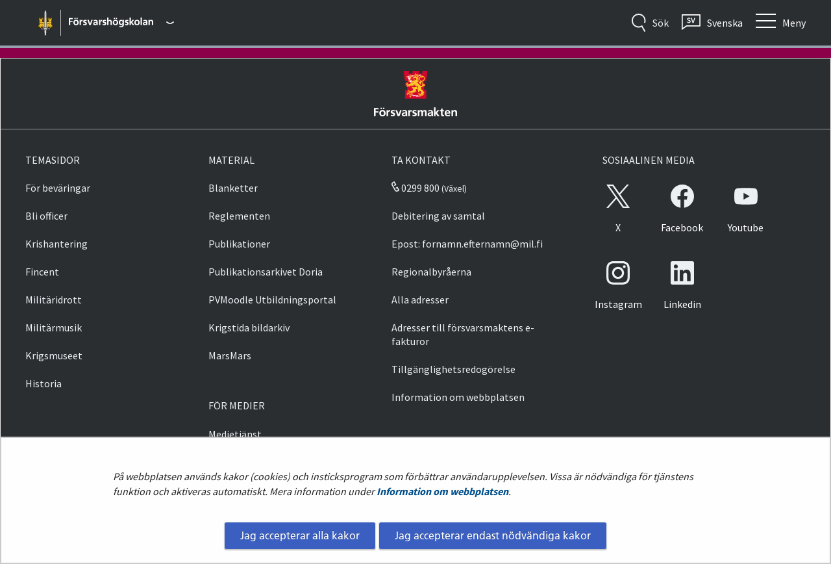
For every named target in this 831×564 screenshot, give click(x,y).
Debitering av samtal (438, 215)
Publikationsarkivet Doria (265, 271)
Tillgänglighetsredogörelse (453, 369)
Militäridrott (53, 299)
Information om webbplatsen (442, 491)
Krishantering (56, 243)
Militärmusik (53, 327)
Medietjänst (235, 434)
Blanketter (233, 187)
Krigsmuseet (53, 355)
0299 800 (415, 187)
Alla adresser (420, 299)
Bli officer (46, 215)
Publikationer (239, 243)
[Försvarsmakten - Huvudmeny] (121, 23)
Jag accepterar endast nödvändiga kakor (493, 535)
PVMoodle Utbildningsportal (272, 299)
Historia (43, 383)
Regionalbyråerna (431, 271)
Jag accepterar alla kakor (300, 535)
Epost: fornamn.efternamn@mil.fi (467, 243)
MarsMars (229, 355)
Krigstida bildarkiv (249, 327)
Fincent (42, 271)
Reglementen (239, 215)
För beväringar (57, 187)
